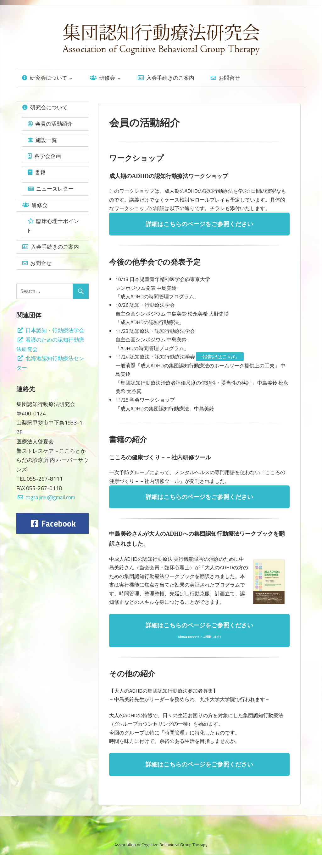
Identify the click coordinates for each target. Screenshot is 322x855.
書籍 (37, 172)
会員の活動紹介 (50, 124)
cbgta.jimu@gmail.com (50, 497)
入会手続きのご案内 (166, 78)
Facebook (53, 523)
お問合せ (225, 78)
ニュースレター (51, 189)
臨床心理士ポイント (52, 226)
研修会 (102, 78)
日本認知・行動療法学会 (51, 330)
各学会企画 (44, 156)
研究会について (44, 78)
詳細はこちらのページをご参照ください (199, 223)
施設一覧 (42, 140)
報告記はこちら (219, 356)
